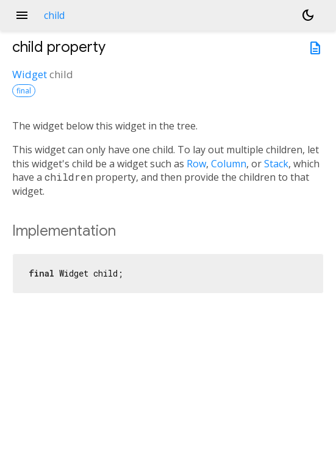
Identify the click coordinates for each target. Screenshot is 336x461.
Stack (276, 163)
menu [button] (22, 15)
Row (196, 163)
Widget (29, 74)
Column (228, 163)
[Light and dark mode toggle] (308, 15)
